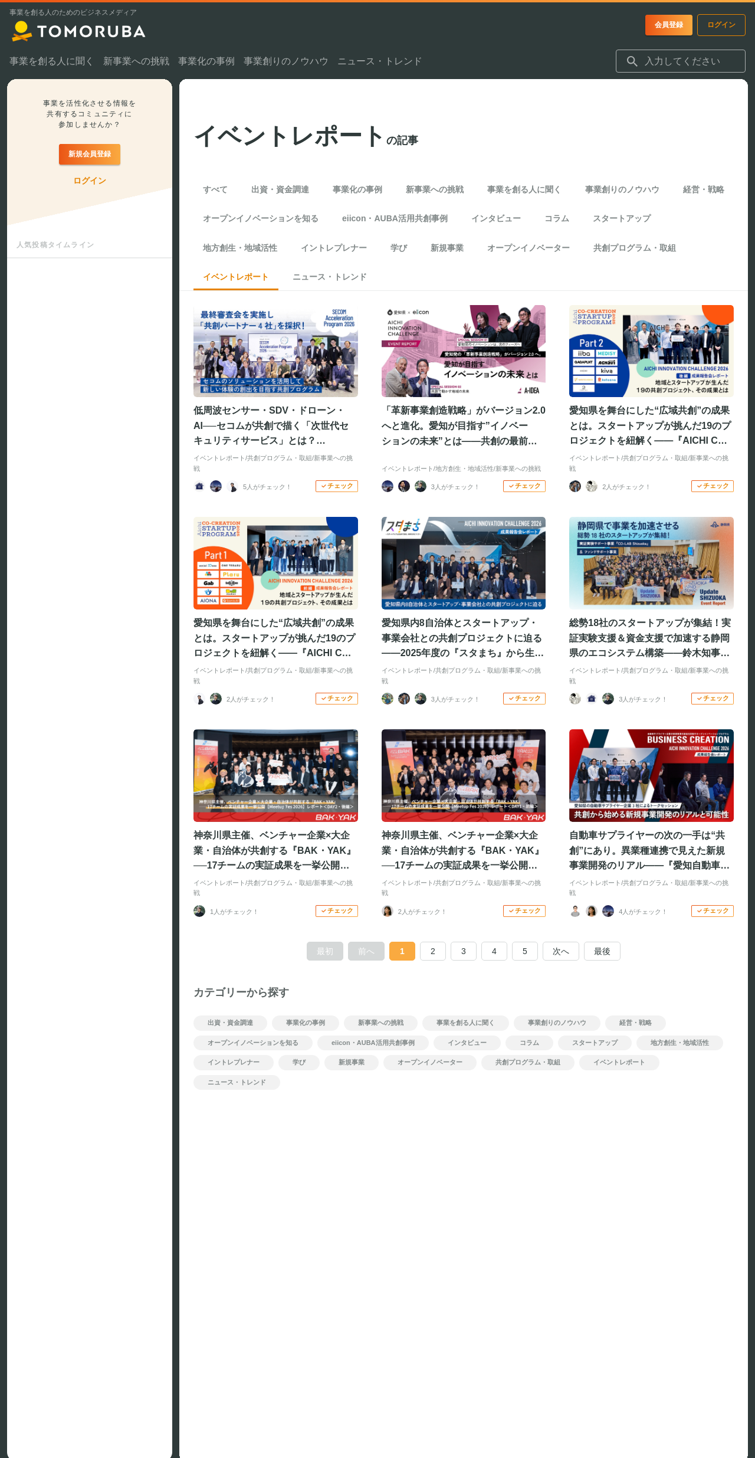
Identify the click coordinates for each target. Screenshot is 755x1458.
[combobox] (681, 61)
